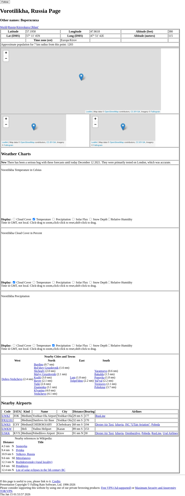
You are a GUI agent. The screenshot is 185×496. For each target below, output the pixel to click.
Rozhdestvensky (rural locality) (34, 462)
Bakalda (99, 374)
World (3, 27)
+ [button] (6, 53)
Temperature (43, 219)
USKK (6, 433)
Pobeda (155, 424)
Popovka (99, 377)
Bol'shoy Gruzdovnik (46, 367)
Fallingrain (155, 112)
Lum (72, 377)
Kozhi (37, 377)
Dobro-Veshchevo (12, 379)
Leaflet (89, 112)
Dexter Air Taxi (105, 424)
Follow (4, 2)
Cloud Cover (23, 219)
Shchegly (39, 370)
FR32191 (7, 420)
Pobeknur (100, 387)
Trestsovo (100, 383)
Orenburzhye (132, 433)
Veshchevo (40, 393)
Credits (56, 481)
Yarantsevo (100, 370)
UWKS (6, 424)
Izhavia (119, 424)
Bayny (38, 380)
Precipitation (63, 219)
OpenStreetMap (112, 112)
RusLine (100, 415)
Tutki (37, 383)
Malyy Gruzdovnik (45, 374)
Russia (12, 27)
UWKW (7, 428)
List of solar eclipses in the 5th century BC (40, 469)
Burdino (38, 364)
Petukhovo (22, 466)
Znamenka (40, 387)
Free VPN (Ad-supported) (116, 487)
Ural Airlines (170, 433)
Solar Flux (82, 219)
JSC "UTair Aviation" (137, 424)
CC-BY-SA (135, 112)
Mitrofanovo (23, 458)
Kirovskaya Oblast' (27, 27)
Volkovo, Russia (25, 454)
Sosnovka (21, 446)
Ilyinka (20, 450)
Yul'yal (98, 380)
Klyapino (39, 390)
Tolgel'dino (76, 380)
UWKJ (6, 415)
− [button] (6, 58)
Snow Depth (100, 219)
